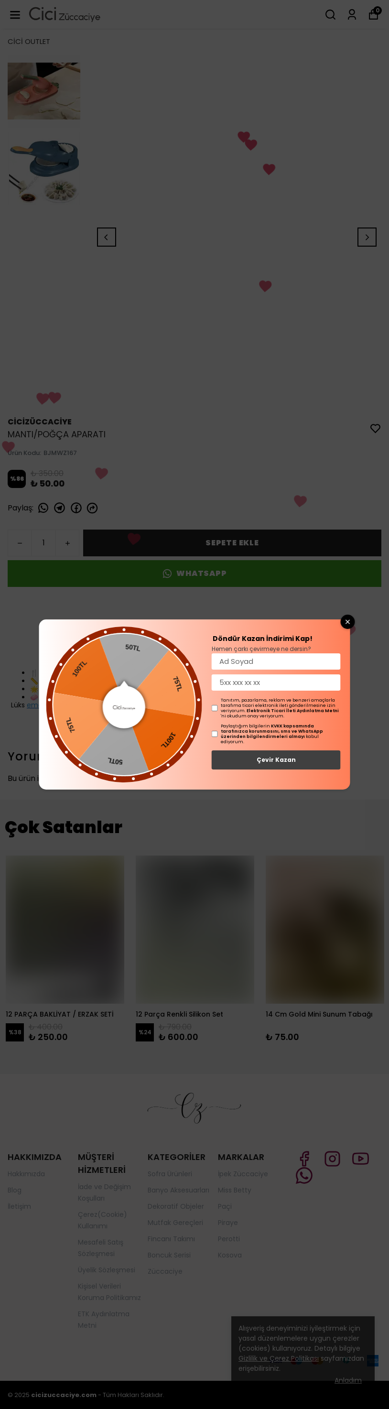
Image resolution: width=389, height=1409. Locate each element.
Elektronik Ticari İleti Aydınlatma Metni (293, 711)
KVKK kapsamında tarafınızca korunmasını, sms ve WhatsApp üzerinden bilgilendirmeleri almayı (272, 731)
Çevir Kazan (276, 760)
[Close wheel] (348, 622)
